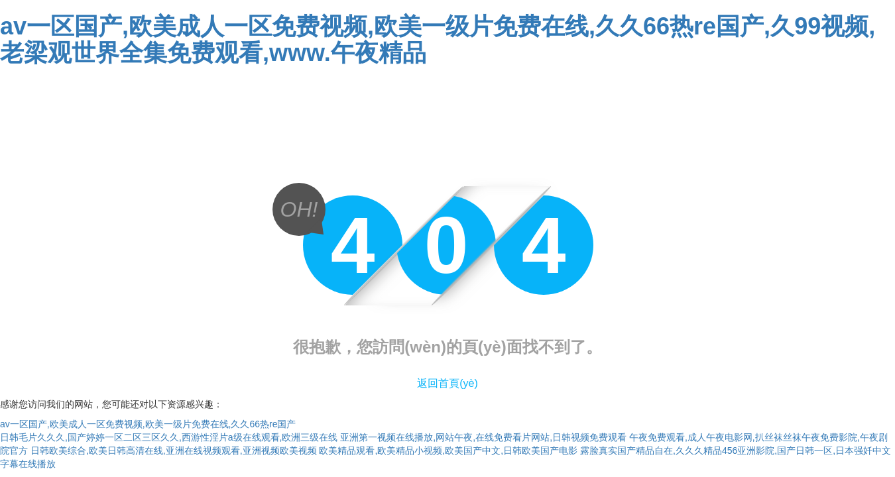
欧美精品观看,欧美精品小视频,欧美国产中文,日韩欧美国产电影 (448, 450)
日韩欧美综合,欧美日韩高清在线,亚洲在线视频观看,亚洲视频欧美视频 (173, 450)
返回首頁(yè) (447, 383)
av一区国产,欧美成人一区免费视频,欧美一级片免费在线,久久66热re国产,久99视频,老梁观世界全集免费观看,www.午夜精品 (437, 39)
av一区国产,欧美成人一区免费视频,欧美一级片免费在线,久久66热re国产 (148, 424)
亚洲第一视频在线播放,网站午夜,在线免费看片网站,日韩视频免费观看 (483, 437)
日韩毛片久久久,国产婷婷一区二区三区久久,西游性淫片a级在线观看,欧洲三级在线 (168, 437)
